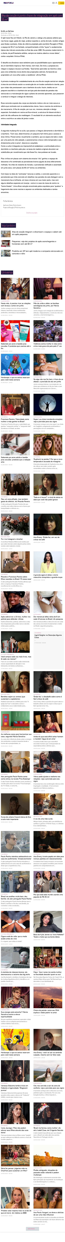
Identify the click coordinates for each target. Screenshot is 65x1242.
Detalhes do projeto (33, 213)
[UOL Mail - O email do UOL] (53, 3)
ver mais (32, 1229)
